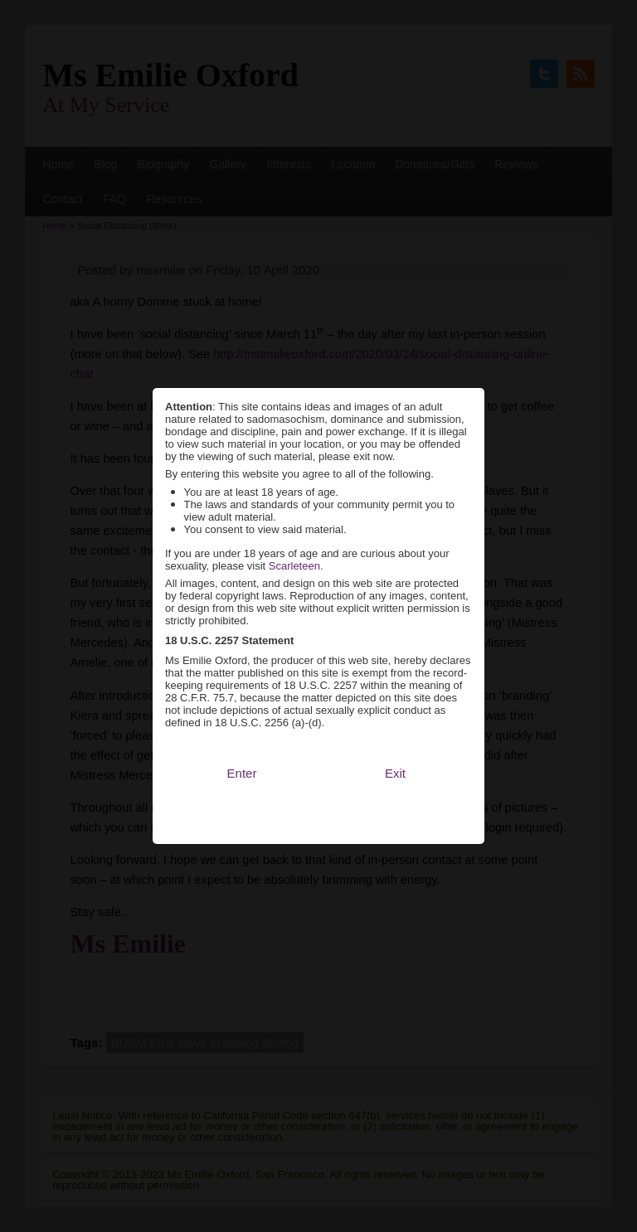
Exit (395, 747)
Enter (242, 747)
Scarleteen (294, 539)
